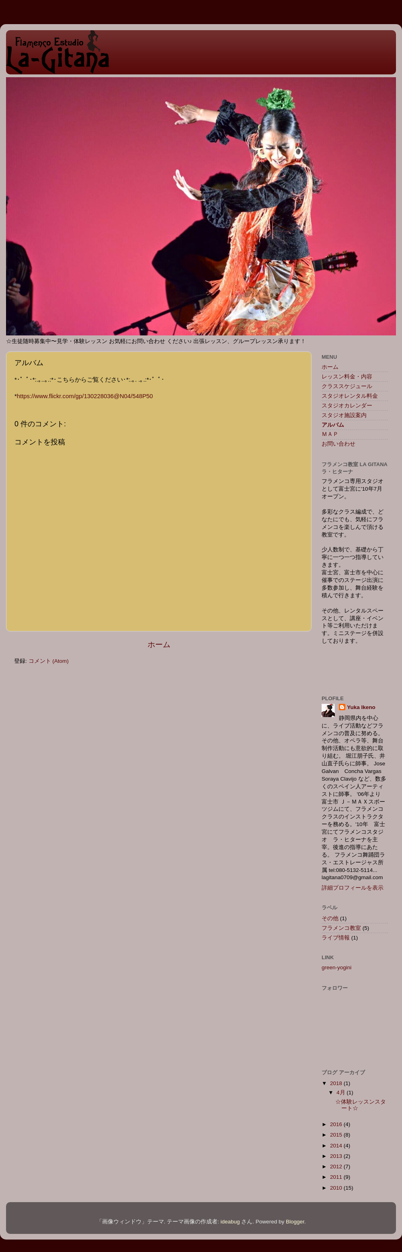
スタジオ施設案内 (344, 415)
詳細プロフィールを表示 (353, 888)
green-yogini (336, 967)
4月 (341, 1093)
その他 (330, 918)
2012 (337, 1167)
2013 (337, 1156)
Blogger (295, 1222)
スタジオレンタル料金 (350, 396)
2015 (337, 1135)
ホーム (159, 644)
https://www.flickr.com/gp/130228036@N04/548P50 (85, 396)
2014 (337, 1146)
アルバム (333, 425)
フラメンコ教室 (341, 928)
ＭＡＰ (330, 434)
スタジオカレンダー (347, 406)
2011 (337, 1177)
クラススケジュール (347, 386)
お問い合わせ (338, 444)
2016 (337, 1124)
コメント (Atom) (49, 661)
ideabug (230, 1222)
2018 (337, 1083)
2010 (337, 1188)
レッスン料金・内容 (347, 377)
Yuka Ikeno (361, 707)
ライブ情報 (336, 938)
